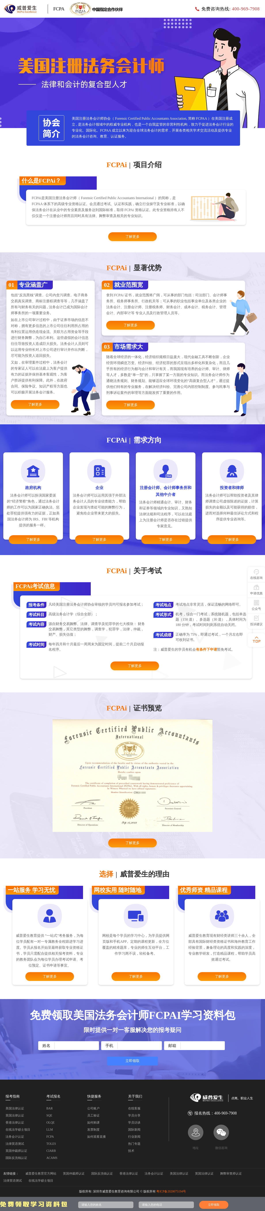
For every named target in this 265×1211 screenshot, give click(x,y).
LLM (49, 1129)
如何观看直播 (96, 1136)
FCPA (50, 1136)
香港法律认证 (15, 1122)
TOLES (51, 1143)
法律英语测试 (15, 1143)
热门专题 (134, 1143)
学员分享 (134, 1115)
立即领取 (132, 1061)
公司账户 (93, 1108)
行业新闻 (134, 1136)
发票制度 (93, 1129)
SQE (49, 1115)
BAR (49, 1108)
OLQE (50, 1122)
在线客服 (134, 1108)
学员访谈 (134, 1122)
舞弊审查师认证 (231, 1173)
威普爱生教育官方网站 (40, 1173)
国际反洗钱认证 (16, 1158)
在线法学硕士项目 (18, 1129)
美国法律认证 (15, 1108)
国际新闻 (134, 1129)
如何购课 (93, 1122)
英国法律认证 (15, 1115)
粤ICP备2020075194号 (171, 1191)
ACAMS (51, 1158)
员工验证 (93, 1115)
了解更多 (132, 236)
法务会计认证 (15, 1136)
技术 (131, 1150)
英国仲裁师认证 (16, 1150)
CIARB (51, 1150)
